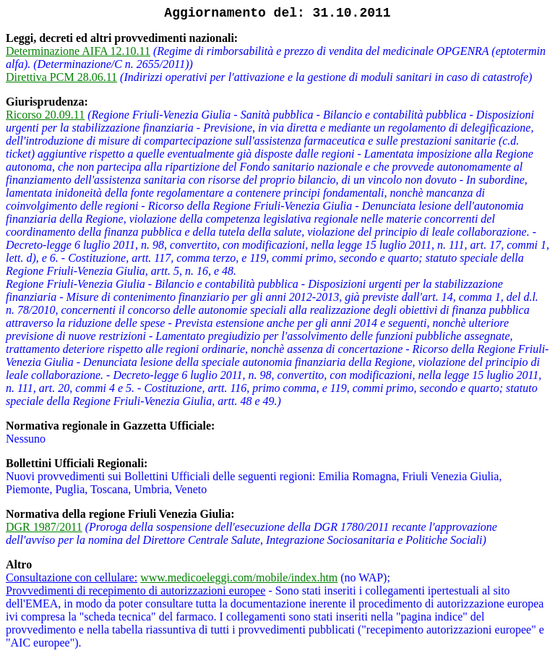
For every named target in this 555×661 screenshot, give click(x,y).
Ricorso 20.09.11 (45, 114)
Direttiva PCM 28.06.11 (61, 77)
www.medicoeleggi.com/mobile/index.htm (238, 577)
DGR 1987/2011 (44, 527)
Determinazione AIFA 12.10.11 (78, 51)
